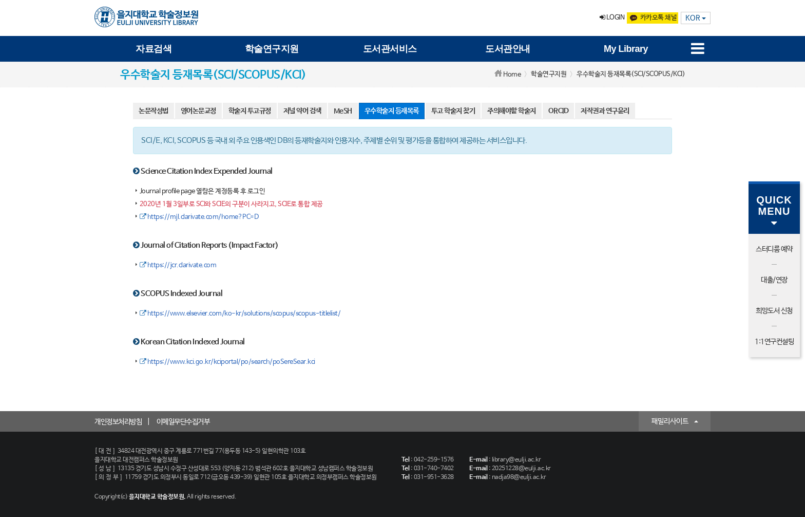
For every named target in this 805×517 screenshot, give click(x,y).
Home (512, 75)
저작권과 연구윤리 (605, 111)
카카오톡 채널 (652, 18)
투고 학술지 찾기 (453, 111)
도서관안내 (507, 49)
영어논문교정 (198, 111)
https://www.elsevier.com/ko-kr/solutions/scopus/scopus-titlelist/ (240, 314)
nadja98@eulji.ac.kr (519, 477)
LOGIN (612, 18)
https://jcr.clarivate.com (178, 265)
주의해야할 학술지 (511, 111)
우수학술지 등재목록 (392, 111)
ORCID (558, 111)
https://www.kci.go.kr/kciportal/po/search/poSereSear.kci (227, 362)
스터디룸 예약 (774, 249)
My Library (626, 49)
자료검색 (153, 49)
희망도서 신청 (774, 311)
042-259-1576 (434, 460)
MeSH (343, 111)
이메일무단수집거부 (183, 422)
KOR (695, 18)
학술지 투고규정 (249, 111)
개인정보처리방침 (118, 422)
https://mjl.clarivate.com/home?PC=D (199, 217)
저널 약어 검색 (302, 111)
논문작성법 (153, 111)
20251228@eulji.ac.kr (521, 468)
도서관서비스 (390, 49)
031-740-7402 (434, 468)
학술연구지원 (272, 49)
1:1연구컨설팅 (774, 342)
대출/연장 (774, 280)
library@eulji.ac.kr (516, 460)
